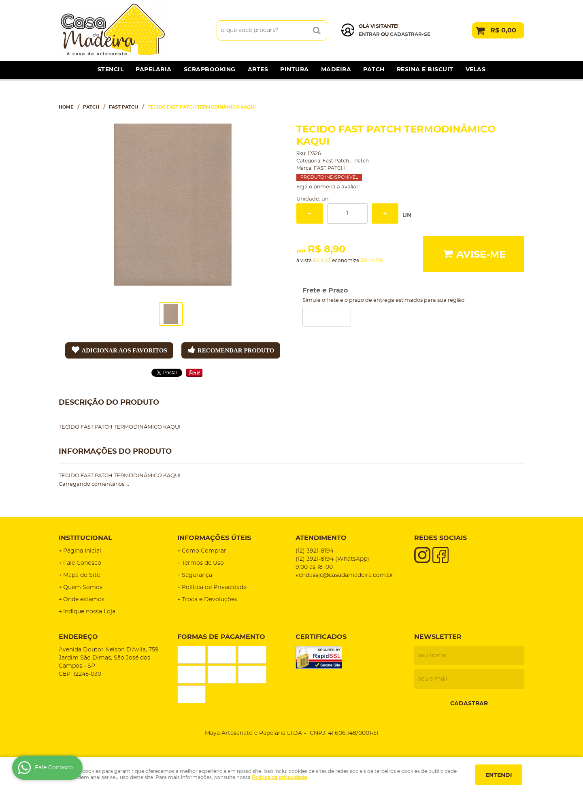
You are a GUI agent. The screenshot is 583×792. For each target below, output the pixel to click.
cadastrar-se (410, 34)
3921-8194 (315, 551)
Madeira (336, 70)
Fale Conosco (82, 563)
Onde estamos (83, 599)
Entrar (369, 34)
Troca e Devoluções (209, 599)
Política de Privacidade (214, 587)
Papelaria (154, 70)
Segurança (197, 575)
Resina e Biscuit (425, 70)
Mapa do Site (81, 575)
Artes (258, 70)
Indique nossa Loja (89, 612)
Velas (476, 70)
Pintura (294, 70)
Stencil (111, 70)
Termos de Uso (203, 563)
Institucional (85, 538)
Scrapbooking (210, 70)
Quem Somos (82, 587)
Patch (374, 70)
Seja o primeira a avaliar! (328, 187)
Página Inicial (82, 551)
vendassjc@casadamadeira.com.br (344, 575)
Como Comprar (204, 551)
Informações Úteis (214, 538)
